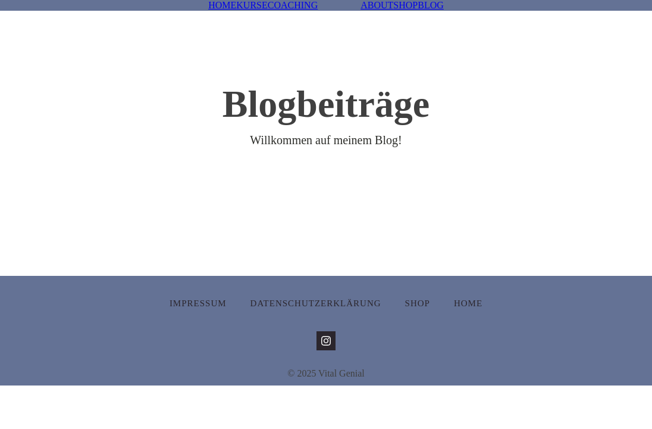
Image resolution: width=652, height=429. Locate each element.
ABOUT (377, 5)
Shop (417, 303)
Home (468, 303)
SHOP (405, 5)
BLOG (431, 5)
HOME (222, 5)
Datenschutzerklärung (315, 303)
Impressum (198, 303)
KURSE (251, 5)
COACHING (293, 5)
